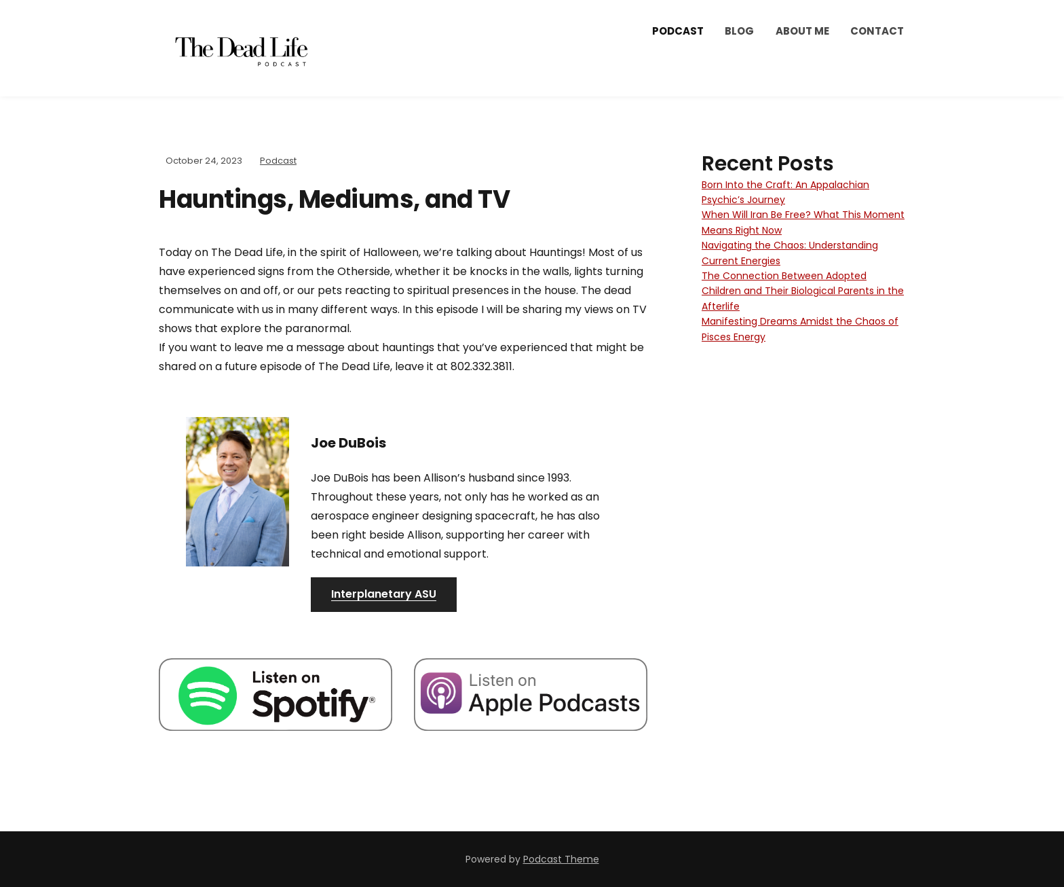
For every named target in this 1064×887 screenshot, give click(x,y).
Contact (877, 31)
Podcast (678, 31)
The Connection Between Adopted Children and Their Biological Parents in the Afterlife (803, 291)
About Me (802, 31)
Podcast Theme (561, 859)
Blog (739, 31)
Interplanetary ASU (383, 594)
